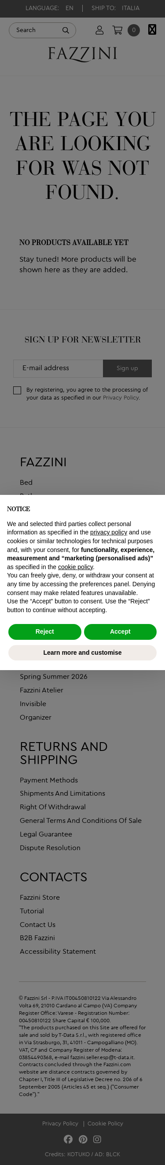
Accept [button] (120, 631)
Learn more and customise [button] (82, 652)
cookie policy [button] (75, 566)
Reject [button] (45, 631)
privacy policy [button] (108, 532)
